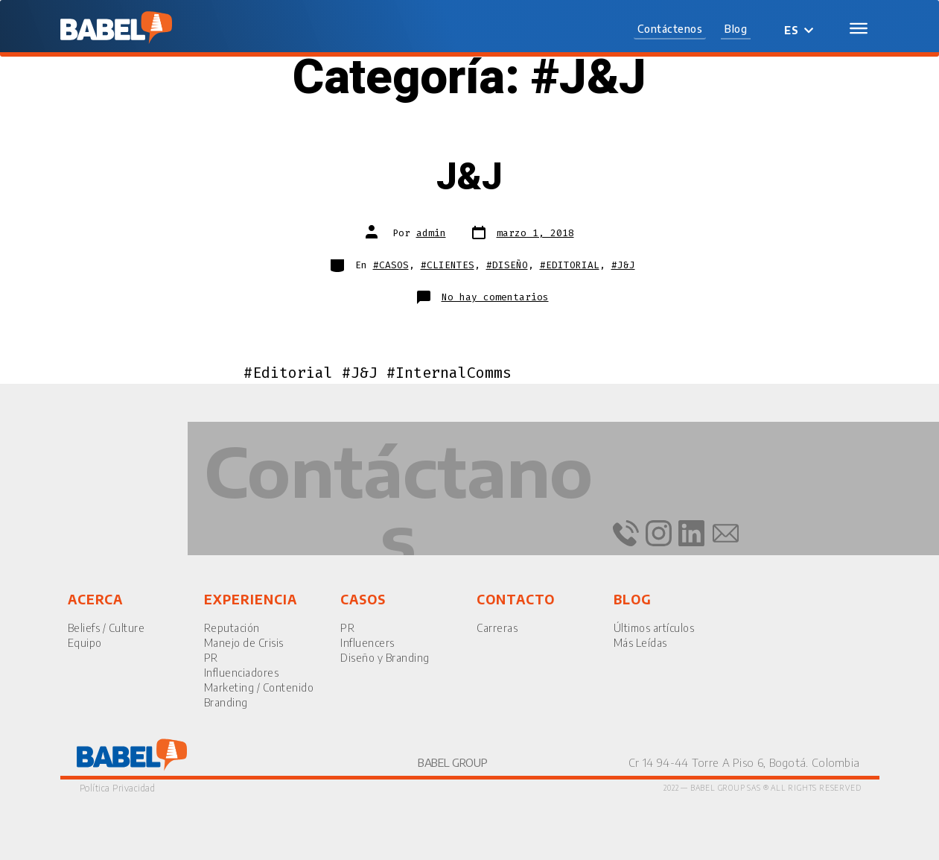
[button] (670, 29)
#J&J (623, 265)
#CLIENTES (447, 265)
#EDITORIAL (569, 265)
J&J (469, 177)
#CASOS (391, 265)
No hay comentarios (495, 297)
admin (431, 233)
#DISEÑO (507, 265)
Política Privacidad (118, 788)
